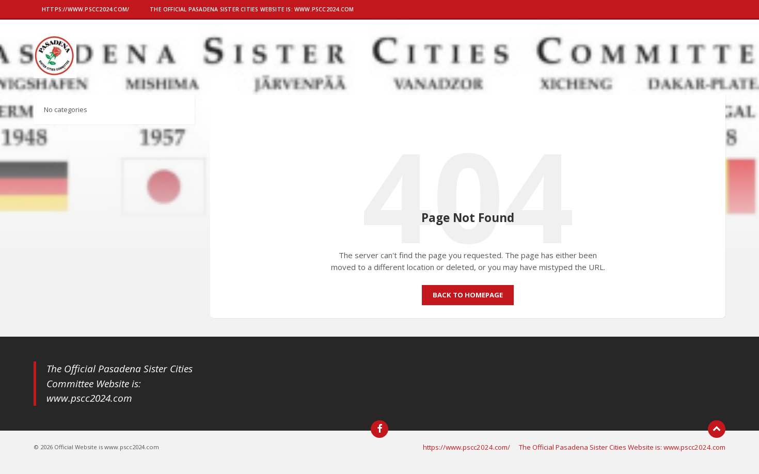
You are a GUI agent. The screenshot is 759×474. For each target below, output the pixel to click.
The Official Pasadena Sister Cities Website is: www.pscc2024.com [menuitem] (622, 447)
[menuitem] (85, 10)
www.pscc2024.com (89, 398)
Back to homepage (468, 294)
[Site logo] (55, 75)
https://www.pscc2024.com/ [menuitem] (466, 447)
